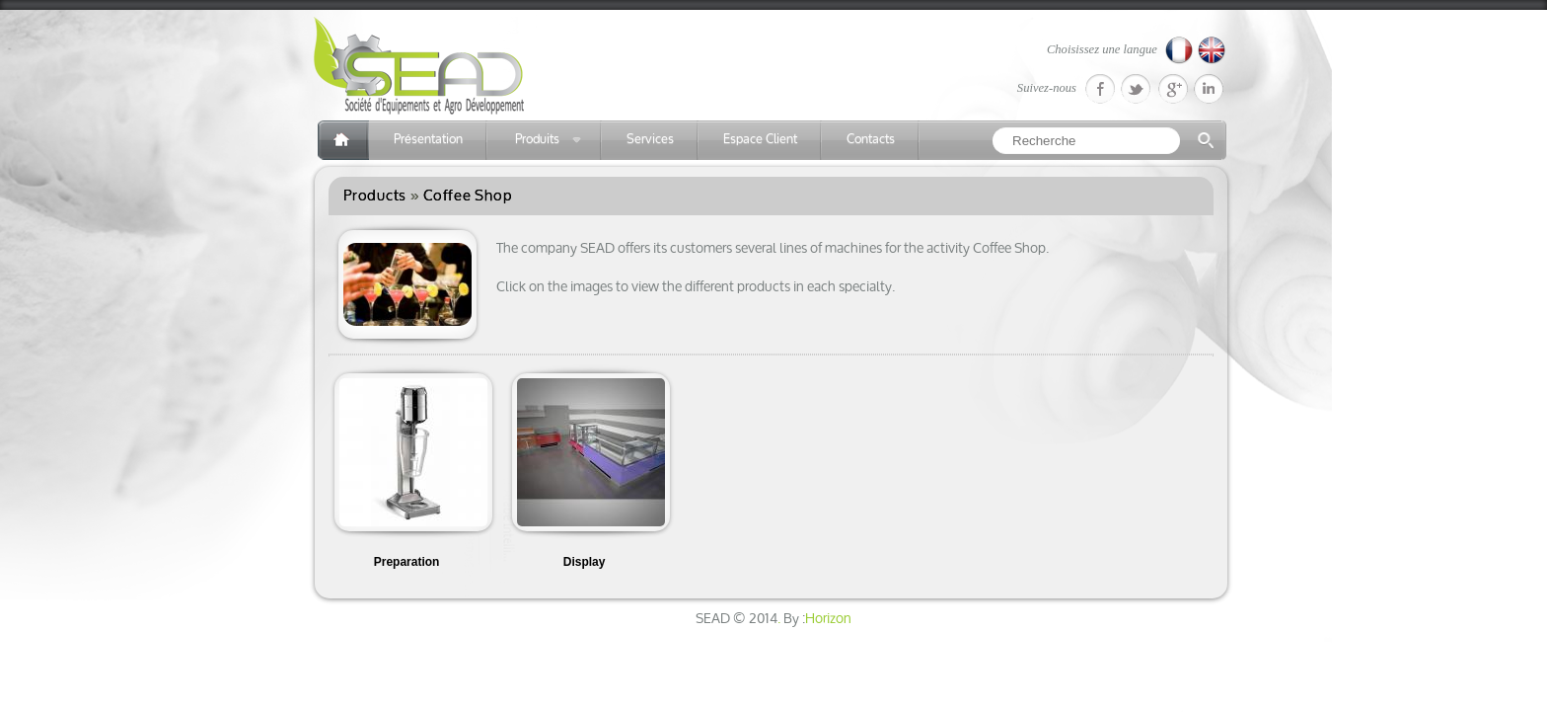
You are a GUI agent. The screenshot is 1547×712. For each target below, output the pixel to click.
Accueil (343, 140)
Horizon (828, 619)
